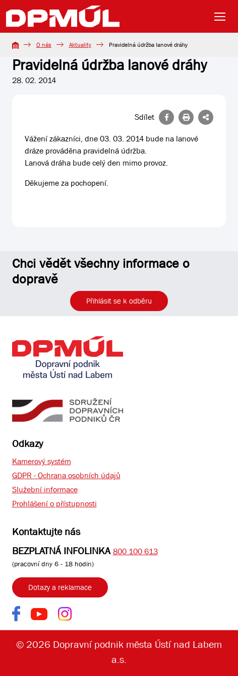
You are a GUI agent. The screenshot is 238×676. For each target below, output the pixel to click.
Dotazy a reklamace (60, 587)
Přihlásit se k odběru (119, 301)
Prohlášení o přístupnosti (54, 503)
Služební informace (45, 489)
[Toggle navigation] (223, 17)
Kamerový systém (41, 461)
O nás (43, 45)
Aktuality (80, 45)
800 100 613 (135, 551)
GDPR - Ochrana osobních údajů (66, 475)
